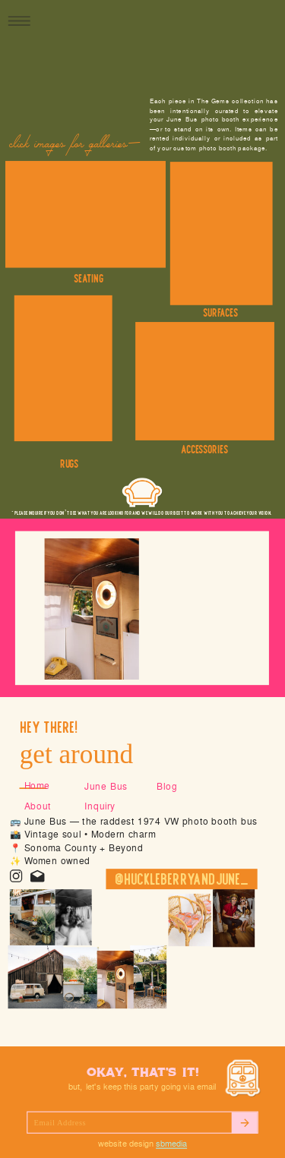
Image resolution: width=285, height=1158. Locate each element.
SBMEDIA (171, 1144)
